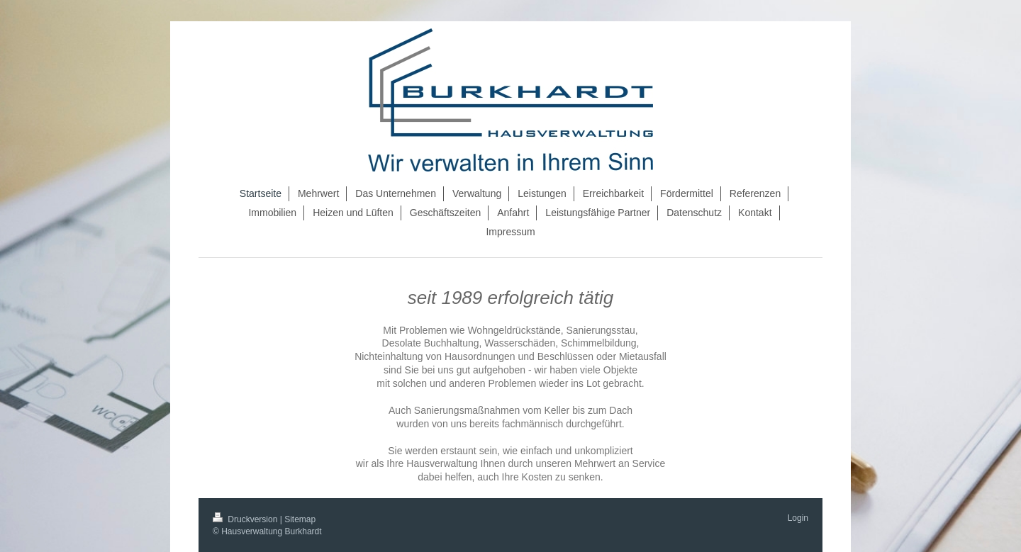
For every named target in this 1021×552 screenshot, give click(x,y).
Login (798, 518)
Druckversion (246, 519)
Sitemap (300, 519)
